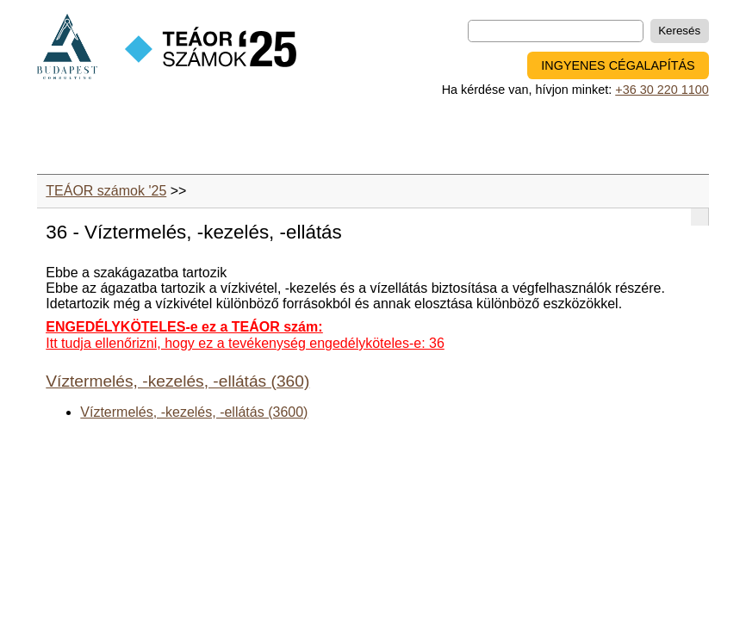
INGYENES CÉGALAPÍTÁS (617, 65)
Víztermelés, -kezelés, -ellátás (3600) (194, 412)
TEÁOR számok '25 (106, 190)
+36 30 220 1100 (661, 89)
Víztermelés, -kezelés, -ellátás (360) (177, 381)
